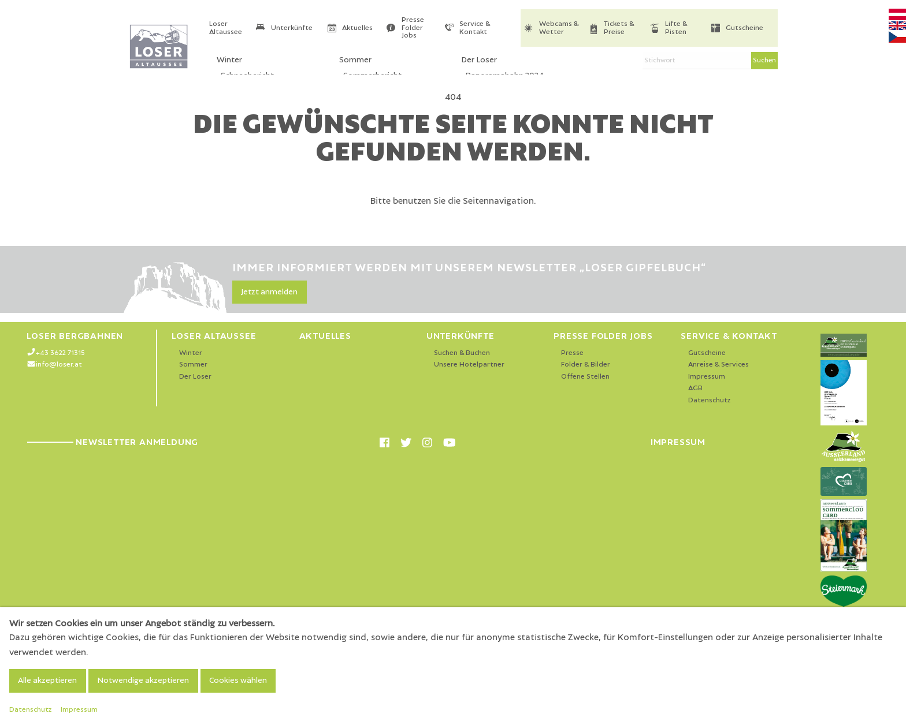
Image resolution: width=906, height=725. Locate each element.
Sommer (193, 364)
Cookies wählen (238, 681)
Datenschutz (709, 400)
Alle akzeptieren (47, 681)
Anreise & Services (718, 364)
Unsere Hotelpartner (469, 364)
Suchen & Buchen (462, 353)
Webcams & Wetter (558, 28)
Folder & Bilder (585, 364)
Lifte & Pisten (676, 28)
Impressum (706, 376)
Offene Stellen (585, 376)
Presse (572, 353)
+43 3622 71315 (60, 353)
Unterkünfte (292, 28)
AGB (695, 388)
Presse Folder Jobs (413, 27)
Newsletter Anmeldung (112, 442)
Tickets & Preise (619, 28)
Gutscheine (744, 28)
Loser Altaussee (225, 28)
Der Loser (195, 376)
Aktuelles (357, 28)
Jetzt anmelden (269, 292)
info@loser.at (59, 364)
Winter (190, 353)
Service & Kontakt (474, 28)
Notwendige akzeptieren (143, 681)
